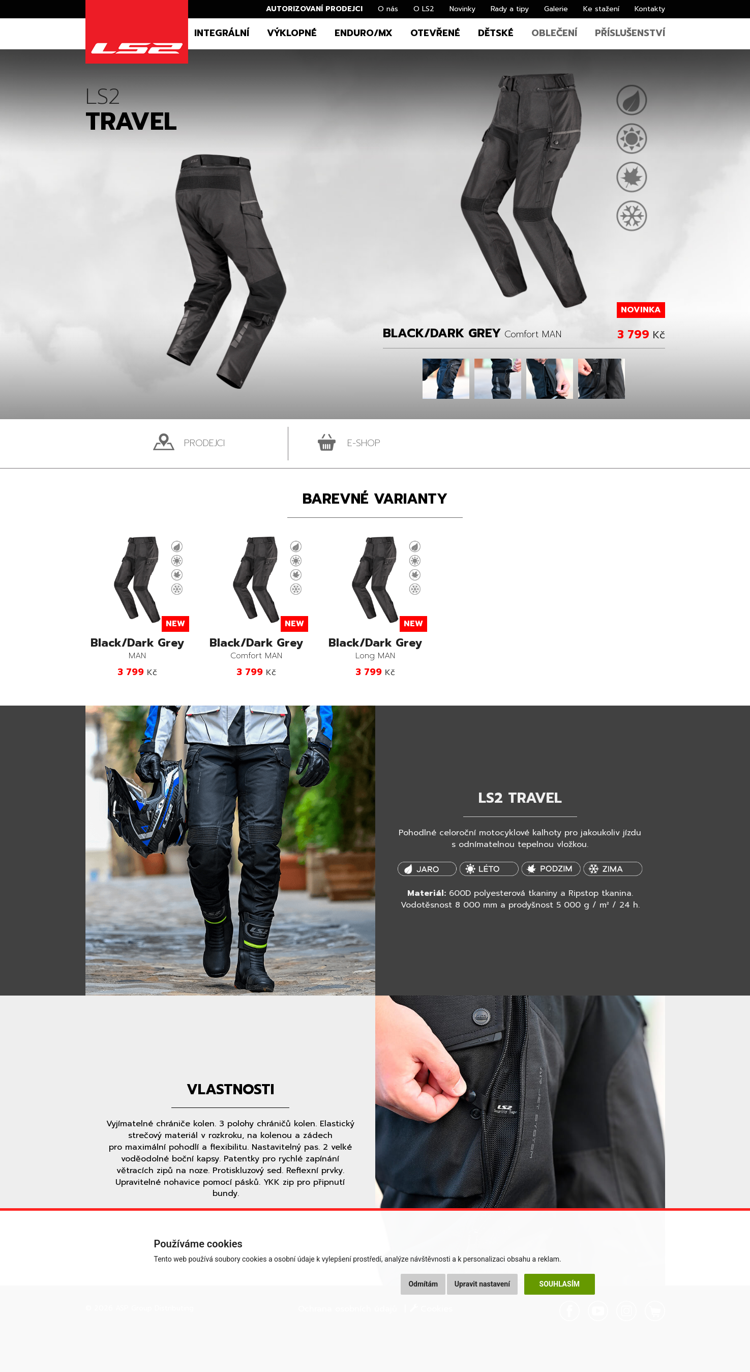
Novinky (462, 9)
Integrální (221, 33)
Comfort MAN (256, 649)
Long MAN (375, 649)
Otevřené (435, 33)
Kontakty (650, 9)
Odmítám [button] (423, 1284)
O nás (388, 9)
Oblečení (554, 33)
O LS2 (423, 9)
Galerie (556, 9)
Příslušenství (630, 33)
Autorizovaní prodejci (314, 9)
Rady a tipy (510, 9)
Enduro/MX (364, 33)
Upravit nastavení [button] (482, 1284)
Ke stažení (601, 9)
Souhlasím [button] (559, 1284)
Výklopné (292, 33)
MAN (137, 649)
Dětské (496, 33)
